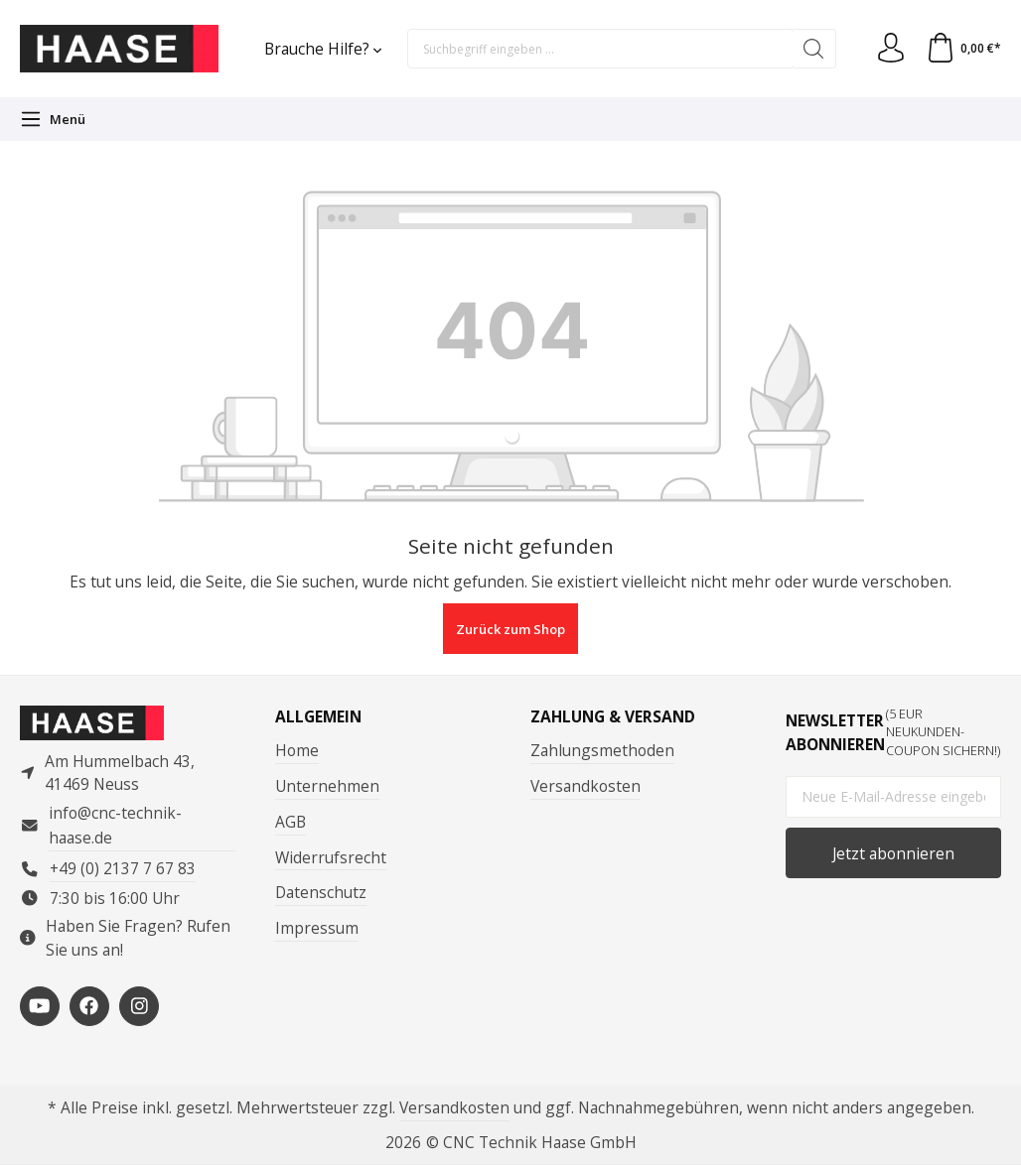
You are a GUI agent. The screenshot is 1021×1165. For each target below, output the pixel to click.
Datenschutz (320, 892)
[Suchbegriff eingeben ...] (600, 48)
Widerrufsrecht (330, 857)
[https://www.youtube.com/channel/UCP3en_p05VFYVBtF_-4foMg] (40, 1006)
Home (297, 750)
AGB (290, 822)
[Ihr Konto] (891, 49)
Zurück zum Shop (510, 629)
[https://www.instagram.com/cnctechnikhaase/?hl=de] (139, 1006)
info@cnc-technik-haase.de (115, 825)
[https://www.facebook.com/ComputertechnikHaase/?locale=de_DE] (89, 1006)
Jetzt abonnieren (893, 853)
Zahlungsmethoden (602, 750)
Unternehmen (327, 786)
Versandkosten (585, 786)
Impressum (317, 928)
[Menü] (52, 119)
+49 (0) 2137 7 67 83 (123, 868)
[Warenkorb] (963, 49)
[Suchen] (814, 48)
